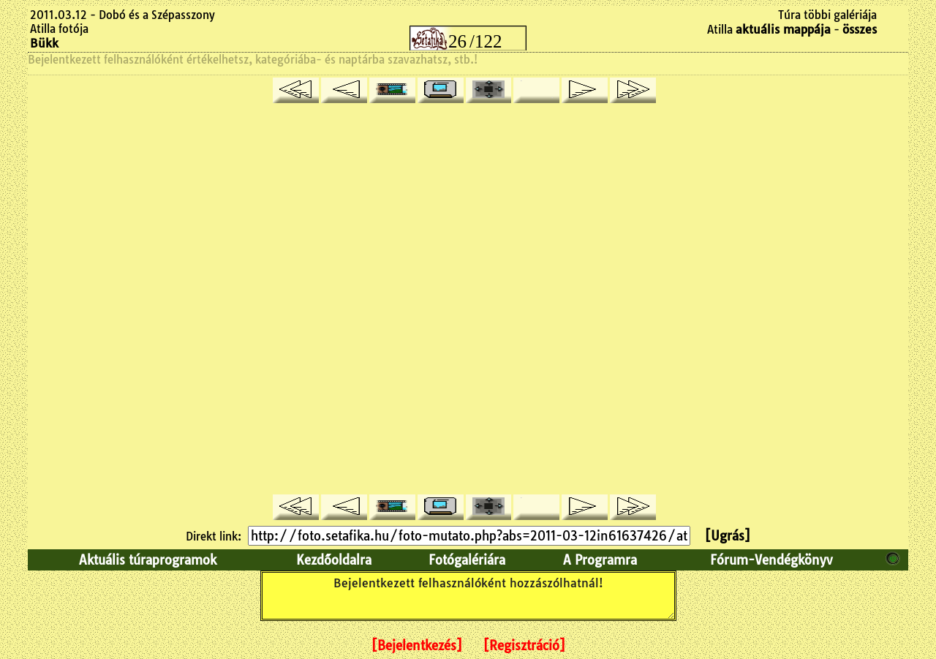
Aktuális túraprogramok (147, 560)
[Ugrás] (727, 535)
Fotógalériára (467, 560)
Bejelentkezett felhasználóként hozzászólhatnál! (468, 595)
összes (859, 29)
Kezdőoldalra (333, 560)
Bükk (44, 43)
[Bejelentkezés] (416, 645)
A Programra (600, 560)
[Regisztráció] (524, 645)
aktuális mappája (783, 29)
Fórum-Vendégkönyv (771, 560)
